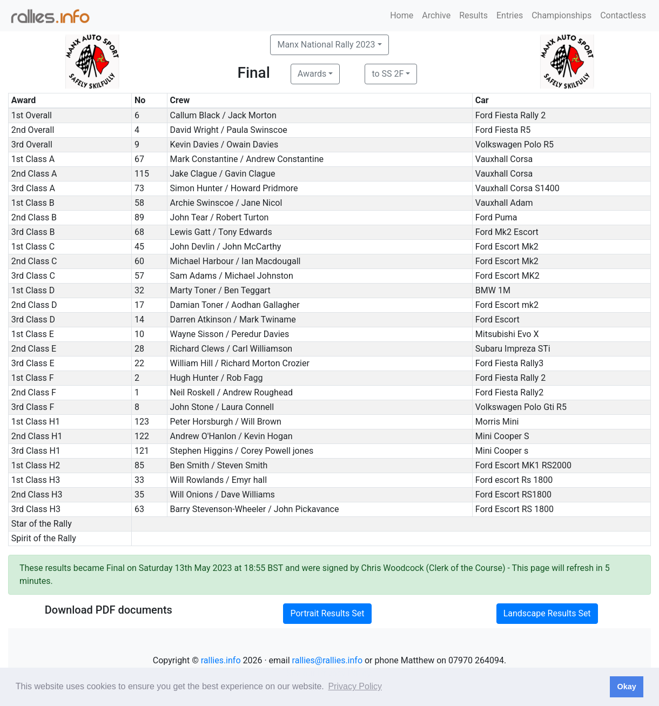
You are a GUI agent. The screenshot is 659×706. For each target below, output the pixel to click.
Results (473, 15)
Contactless (623, 15)
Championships (561, 15)
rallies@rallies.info (327, 660)
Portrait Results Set (327, 613)
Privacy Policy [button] (355, 686)
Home (401, 15)
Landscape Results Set (547, 613)
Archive (436, 15)
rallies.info (221, 660)
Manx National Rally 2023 (326, 44)
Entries (509, 15)
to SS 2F (388, 74)
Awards (312, 74)
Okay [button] (626, 686)
